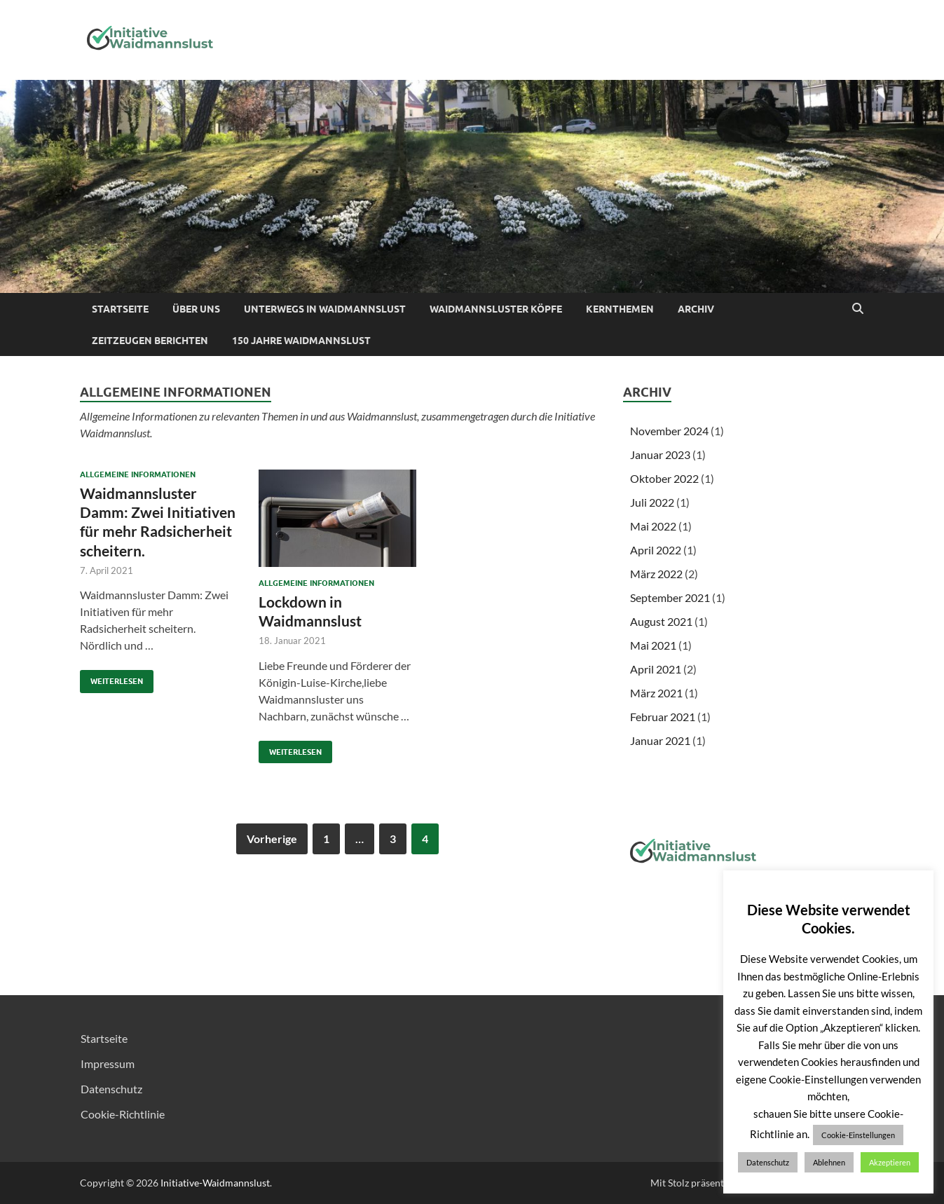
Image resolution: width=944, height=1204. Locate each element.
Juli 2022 (652, 502)
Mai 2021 (653, 645)
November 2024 (669, 430)
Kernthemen (620, 309)
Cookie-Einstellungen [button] (858, 1135)
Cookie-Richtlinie (123, 1114)
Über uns (196, 309)
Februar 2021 (662, 716)
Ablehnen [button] (829, 1162)
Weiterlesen (111, 678)
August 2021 (661, 621)
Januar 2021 (660, 740)
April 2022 (655, 549)
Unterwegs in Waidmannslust (325, 309)
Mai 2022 (653, 526)
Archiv (696, 309)
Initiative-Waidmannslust (215, 1183)
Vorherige (272, 838)
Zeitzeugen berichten (150, 340)
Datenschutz (111, 1088)
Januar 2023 (660, 454)
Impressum (108, 1063)
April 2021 (655, 669)
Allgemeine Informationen (138, 474)
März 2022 (656, 573)
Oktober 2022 (664, 478)
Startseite (120, 309)
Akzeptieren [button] (889, 1162)
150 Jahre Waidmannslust (301, 340)
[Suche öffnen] (857, 309)
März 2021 (656, 692)
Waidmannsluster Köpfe (496, 309)
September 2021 (670, 597)
